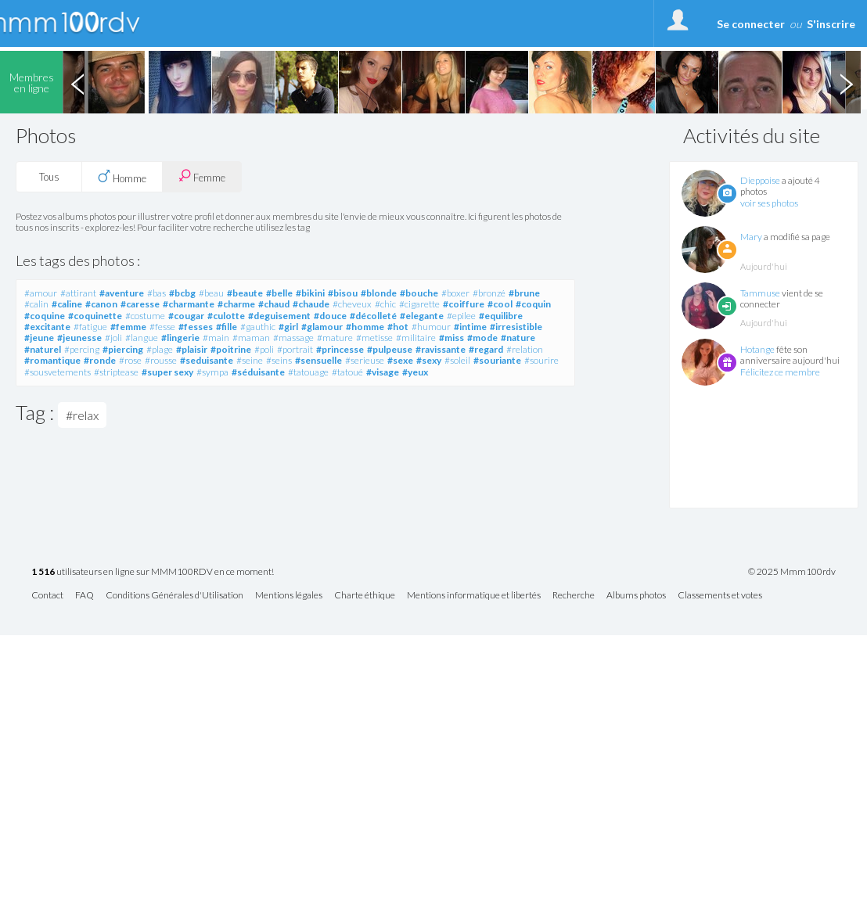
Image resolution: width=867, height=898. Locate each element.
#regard (486, 349)
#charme (236, 304)
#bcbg (182, 293)
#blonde (379, 293)
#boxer (455, 293)
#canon (101, 304)
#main (216, 337)
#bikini (310, 293)
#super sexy (167, 372)
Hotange (757, 349)
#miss (451, 337)
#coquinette (95, 315)
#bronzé (489, 293)
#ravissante (441, 349)
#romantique (52, 360)
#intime (470, 326)
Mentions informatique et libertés (474, 596)
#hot (397, 326)
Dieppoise (760, 180)
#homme (365, 326)
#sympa (212, 372)
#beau (211, 293)
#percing (81, 349)
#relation (524, 349)
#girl (288, 326)
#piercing (123, 349)
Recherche (573, 596)
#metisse (374, 337)
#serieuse (364, 360)
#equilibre (501, 315)
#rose (130, 360)
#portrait (295, 349)
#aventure (121, 293)
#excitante (47, 326)
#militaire (416, 337)
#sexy (428, 360)
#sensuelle (318, 360)
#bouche (419, 293)
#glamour (322, 326)
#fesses (195, 326)
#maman (251, 337)
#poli (264, 349)
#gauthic (257, 326)
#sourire (541, 360)
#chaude (311, 304)
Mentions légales (288, 596)
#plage (159, 349)
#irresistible (516, 326)
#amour (40, 293)
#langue (141, 337)
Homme (122, 177)
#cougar (186, 315)
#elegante (422, 315)
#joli (113, 337)
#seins (279, 360)
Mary (751, 236)
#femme (128, 326)
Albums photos (636, 596)
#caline (67, 304)
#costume (145, 315)
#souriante (497, 360)
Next (846, 82)
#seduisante (206, 360)
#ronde (100, 360)
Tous (49, 177)
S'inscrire (831, 24)
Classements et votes (720, 596)
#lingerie (180, 337)
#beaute (245, 293)
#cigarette (419, 304)
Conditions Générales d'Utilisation (174, 596)
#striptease (116, 372)
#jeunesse (79, 337)
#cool (500, 304)
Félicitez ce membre (780, 372)
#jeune (39, 337)
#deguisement (279, 315)
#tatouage (308, 372)
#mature (335, 337)
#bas (156, 293)
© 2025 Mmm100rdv (792, 572)
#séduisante (258, 372)
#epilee (461, 315)
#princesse (340, 349)
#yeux (415, 372)
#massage (293, 337)
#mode (482, 337)
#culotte (226, 315)
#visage (382, 372)
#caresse (140, 304)
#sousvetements (57, 372)
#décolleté (373, 315)
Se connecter (751, 24)
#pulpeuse (389, 349)
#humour (431, 326)
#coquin (533, 304)
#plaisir (191, 349)
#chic (385, 304)
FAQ (84, 596)
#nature (518, 337)
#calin (36, 304)
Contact (47, 596)
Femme (201, 176)
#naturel (42, 349)
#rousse (161, 360)
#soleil (457, 360)
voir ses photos (769, 203)
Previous (77, 82)
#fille (226, 326)
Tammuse (760, 293)
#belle (279, 293)
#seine (249, 360)
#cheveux (352, 304)
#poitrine (230, 349)
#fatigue (90, 326)
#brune (524, 293)
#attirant (78, 293)
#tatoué (347, 372)
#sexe (400, 360)
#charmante (188, 304)
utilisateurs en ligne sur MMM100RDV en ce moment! (152, 572)
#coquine (44, 315)
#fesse (162, 326)
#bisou (343, 293)
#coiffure (463, 304)
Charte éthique (364, 596)
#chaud (274, 304)
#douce (330, 315)
